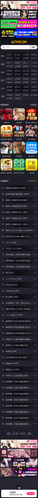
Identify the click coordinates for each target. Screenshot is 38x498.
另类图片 (34, 82)
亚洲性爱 (9, 71)
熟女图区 (26, 82)
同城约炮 (9, 95)
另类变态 (34, 74)
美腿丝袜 (9, 82)
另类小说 (17, 90)
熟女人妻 (9, 66)
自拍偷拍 (17, 63)
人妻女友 (26, 87)
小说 (2, 88)
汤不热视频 (33, 95)
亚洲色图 (17, 79)
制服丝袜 (9, 74)
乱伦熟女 (26, 74)
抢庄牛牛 (34, 58)
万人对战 (26, 55)
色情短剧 (17, 98)
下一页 (22, 433)
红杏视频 (9, 98)
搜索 (33, 47)
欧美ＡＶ (26, 63)
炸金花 (17, 58)
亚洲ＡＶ (9, 63)
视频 (2, 64)
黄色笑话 (26, 90)
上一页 (15, 433)
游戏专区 (34, 55)
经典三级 (17, 74)
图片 (2, 80)
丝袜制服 (17, 66)
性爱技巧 (34, 90)
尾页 (29, 433)
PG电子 (9, 55)
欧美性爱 (34, 71)
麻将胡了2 (9, 58)
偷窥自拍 (9, 79)
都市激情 (9, 87)
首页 (8, 433)
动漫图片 (34, 79)
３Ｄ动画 (34, 63)
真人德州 (17, 55)
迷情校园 (9, 90)
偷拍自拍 (17, 71)
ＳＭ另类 (34, 66)
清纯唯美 (17, 82)
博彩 (2, 56)
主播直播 (26, 66)
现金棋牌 (26, 58)
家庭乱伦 (17, 87)
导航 (2, 96)
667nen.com (19, 42)
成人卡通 (26, 71)
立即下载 (31, 493)
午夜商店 (17, 95)
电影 (2, 72)
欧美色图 (26, 79)
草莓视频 (26, 95)
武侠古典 (34, 87)
